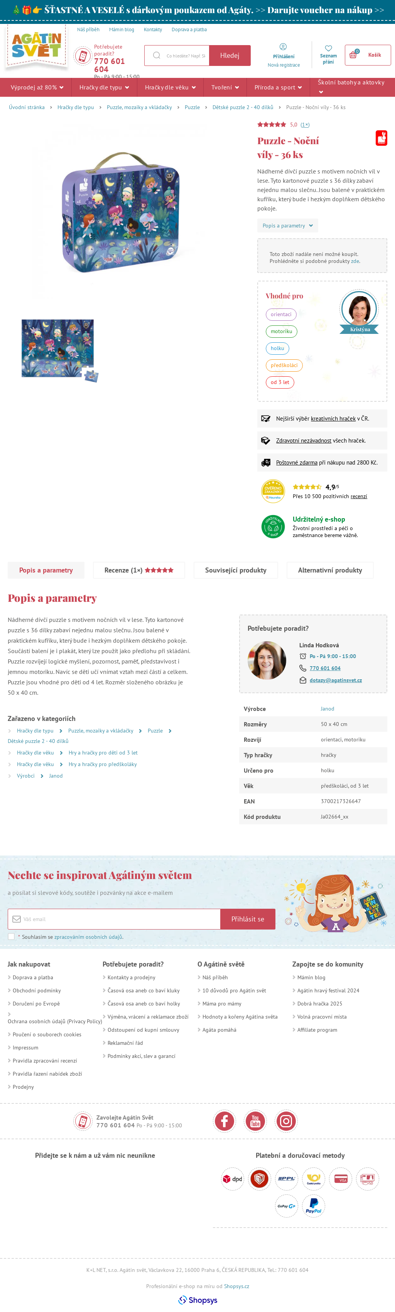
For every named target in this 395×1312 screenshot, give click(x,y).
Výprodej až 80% (37, 87)
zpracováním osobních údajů (88, 936)
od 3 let (280, 382)
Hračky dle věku (170, 87)
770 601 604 (109, 65)
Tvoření (225, 87)
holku (277, 348)
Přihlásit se (247, 919)
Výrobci (26, 775)
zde (355, 261)
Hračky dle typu (104, 87)
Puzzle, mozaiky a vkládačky (139, 107)
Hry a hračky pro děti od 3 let (103, 752)
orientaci (281, 314)
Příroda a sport (278, 87)
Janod (56, 775)
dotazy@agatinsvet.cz (336, 680)
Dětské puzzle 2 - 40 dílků (243, 107)
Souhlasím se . (70, 936)
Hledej (230, 55)
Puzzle (192, 107)
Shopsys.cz (236, 1286)
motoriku (281, 331)
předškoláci (284, 365)
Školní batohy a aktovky (351, 86)
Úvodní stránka (27, 107)
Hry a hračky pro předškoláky (103, 764)
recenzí (359, 496)
